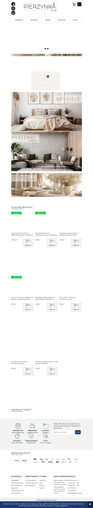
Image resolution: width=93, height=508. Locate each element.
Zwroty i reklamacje (17, 483)
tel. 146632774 (72, 490)
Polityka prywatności (17, 490)
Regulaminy (14, 488)
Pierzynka (42, 480)
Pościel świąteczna (30, 480)
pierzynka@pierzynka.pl (75, 493)
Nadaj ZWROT (15, 480)
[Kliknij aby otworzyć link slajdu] (46, 37)
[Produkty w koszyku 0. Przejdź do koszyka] (75, 4)
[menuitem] (19, 20)
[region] (46, 37)
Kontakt (41, 485)
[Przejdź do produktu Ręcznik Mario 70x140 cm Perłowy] (46, 85)
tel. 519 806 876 (72, 488)
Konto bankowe (16, 493)
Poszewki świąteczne (31, 483)
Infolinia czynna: (72, 480)
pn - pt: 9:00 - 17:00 (73, 483)
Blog (40, 483)
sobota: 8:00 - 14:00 (73, 485)
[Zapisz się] (78, 432)
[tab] (45, 48)
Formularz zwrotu (16, 485)
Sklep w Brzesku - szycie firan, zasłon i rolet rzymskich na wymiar (61, 482)
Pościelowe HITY (30, 485)
